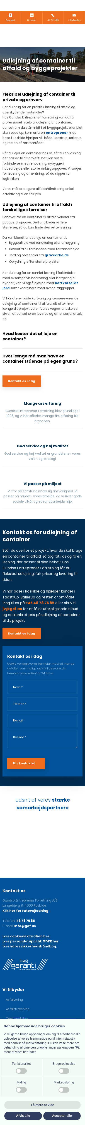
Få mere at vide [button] (42, 1105)
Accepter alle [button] (62, 1115)
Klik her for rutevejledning (25, 910)
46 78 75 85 (25, 920)
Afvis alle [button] (23, 1115)
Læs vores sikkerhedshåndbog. (29, 946)
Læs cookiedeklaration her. (26, 936)
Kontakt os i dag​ (21, 381)
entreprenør (57, 132)
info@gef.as (25, 926)
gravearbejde (57, 255)
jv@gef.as (12, 608)
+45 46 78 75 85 (40, 603)
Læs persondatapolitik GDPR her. (31, 941)
